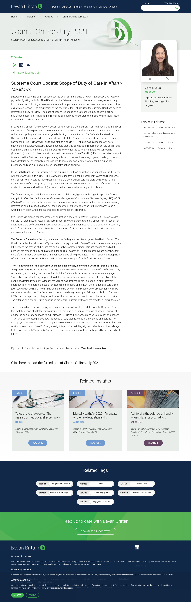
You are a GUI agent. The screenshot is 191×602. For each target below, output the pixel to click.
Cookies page (95, 564)
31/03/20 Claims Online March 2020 (158, 142)
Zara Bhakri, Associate (93, 348)
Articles (49, 16)
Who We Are (90, 6)
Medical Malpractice (142, 492)
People (56, 6)
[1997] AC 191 (113, 198)
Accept (17, 595)
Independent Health (60, 483)
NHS (101, 483)
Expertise (66, 6)
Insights (78, 6)
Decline (32, 595)
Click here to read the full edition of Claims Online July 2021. (56, 363)
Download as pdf (28, 72)
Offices (113, 6)
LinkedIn (21, 65)
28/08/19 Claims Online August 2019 (158, 148)
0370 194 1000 (171, 3)
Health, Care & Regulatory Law (61, 492)
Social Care (142, 483)
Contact (147, 3)
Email (28, 65)
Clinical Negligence (101, 492)
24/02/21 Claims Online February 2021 (159, 127)
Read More (38, 443)
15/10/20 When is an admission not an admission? (159, 135)
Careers (103, 6)
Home (14, 16)
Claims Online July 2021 (75, 16)
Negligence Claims (101, 501)
